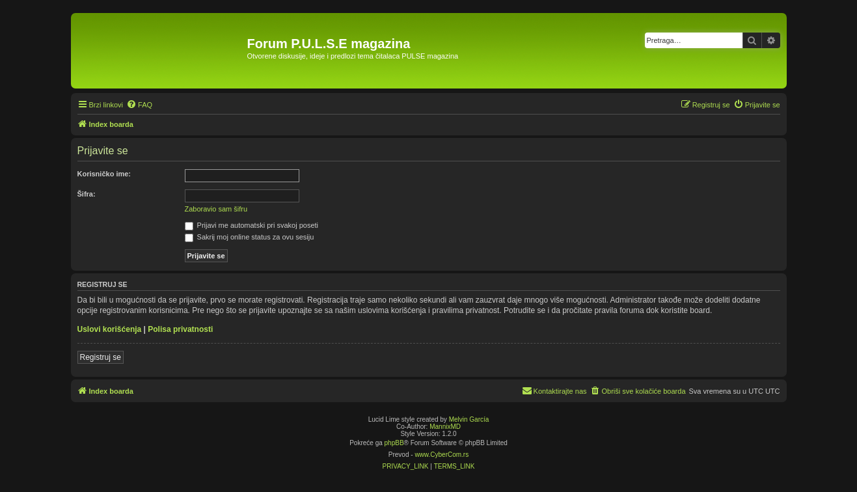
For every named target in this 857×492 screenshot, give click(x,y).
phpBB (394, 442)
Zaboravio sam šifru (216, 209)
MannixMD (445, 426)
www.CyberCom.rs (442, 454)
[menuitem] (139, 105)
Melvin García (469, 419)
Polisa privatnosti (180, 329)
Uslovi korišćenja (109, 329)
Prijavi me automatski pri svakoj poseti (252, 225)
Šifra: (86, 194)
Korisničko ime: (104, 174)
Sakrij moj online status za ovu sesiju (249, 237)
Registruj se (100, 357)
